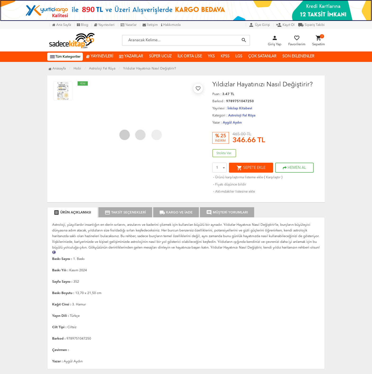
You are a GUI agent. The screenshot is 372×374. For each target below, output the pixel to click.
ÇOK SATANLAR (262, 56)
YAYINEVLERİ (99, 56)
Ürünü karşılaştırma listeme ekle (237, 177)
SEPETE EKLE (251, 168)
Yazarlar (129, 25)
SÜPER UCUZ (160, 56)
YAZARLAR (131, 56)
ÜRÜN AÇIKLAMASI (72, 212)
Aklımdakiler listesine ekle (233, 191)
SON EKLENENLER (298, 56)
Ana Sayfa (61, 25)
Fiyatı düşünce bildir (229, 184)
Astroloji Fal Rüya (242, 115)
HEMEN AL (294, 168)
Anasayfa (57, 68)
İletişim (150, 25)
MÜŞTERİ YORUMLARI (227, 212)
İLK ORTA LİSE (189, 56)
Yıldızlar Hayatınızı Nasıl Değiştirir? (149, 68)
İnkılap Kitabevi (240, 108)
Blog (82, 25)
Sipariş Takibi (311, 25)
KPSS (225, 56)
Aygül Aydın (232, 122)
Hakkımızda (171, 25)
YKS (211, 56)
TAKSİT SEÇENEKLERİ (125, 212)
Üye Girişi (259, 25)
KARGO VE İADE (176, 212)
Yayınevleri (104, 25)
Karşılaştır (273, 177)
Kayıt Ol (285, 25)
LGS (238, 56)
